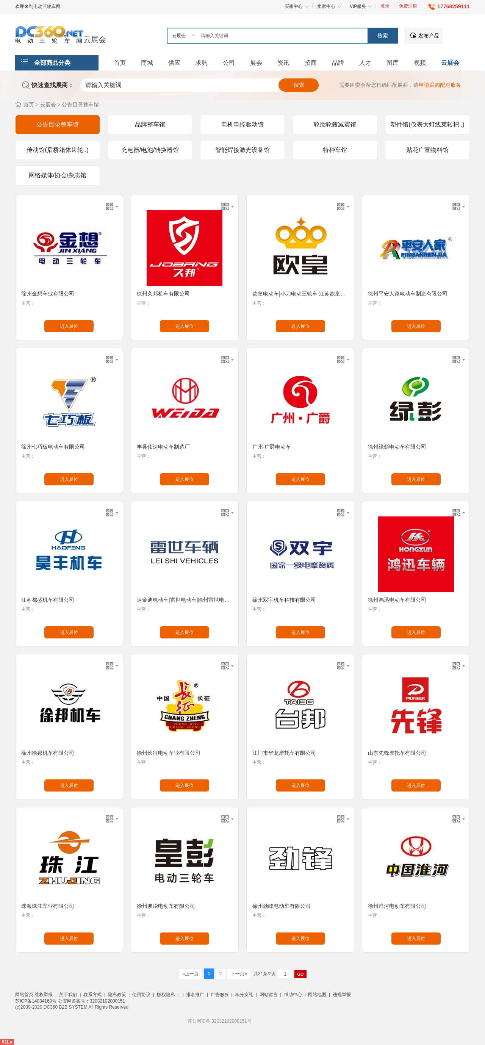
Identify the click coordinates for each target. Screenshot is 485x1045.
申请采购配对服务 (440, 85)
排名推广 (195, 994)
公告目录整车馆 (80, 105)
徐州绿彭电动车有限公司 (397, 447)
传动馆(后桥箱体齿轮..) (58, 150)
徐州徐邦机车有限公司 (47, 753)
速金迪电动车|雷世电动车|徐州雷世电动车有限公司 (196, 600)
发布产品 (429, 36)
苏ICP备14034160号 (36, 1001)
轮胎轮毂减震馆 (335, 124)
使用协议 (141, 994)
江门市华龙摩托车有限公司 (284, 753)
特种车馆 (335, 150)
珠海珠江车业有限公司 (47, 906)
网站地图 (317, 994)
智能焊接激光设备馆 (242, 150)
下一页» (239, 973)
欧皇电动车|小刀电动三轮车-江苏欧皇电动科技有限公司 (317, 294)
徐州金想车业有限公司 (47, 294)
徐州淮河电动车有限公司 (397, 906)
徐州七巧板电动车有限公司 (53, 447)
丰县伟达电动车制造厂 (163, 447)
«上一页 (190, 973)
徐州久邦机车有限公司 (163, 294)
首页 (28, 105)
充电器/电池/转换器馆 (150, 150)
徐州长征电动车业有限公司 (168, 753)
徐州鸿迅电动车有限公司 (397, 600)
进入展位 (69, 326)
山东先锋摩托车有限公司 (397, 753)
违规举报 (342, 994)
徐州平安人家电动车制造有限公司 (407, 294)
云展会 (94, 39)
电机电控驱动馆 (242, 124)
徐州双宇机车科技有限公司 (284, 600)
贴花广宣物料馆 (427, 150)
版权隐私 (166, 994)
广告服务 (220, 994)
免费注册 (408, 6)
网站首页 (24, 994)
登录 (385, 6)
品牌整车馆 (150, 124)
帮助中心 (293, 994)
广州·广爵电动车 (271, 447)
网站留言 (269, 994)
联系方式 (92, 994)
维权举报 (43, 994)
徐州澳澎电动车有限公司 (166, 906)
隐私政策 (117, 994)
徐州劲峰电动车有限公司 (281, 906)
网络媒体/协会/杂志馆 (58, 175)
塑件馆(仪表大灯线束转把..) (427, 124)
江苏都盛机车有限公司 (47, 600)
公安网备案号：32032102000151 (91, 1001)
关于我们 (68, 994)
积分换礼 (244, 994)
